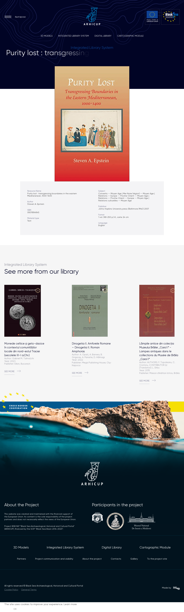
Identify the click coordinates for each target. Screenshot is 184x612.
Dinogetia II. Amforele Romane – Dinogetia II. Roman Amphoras (91, 347)
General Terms (29, 589)
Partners (21, 558)
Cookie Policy (11, 589)
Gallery (134, 558)
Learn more (70, 604)
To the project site (157, 558)
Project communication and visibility (54, 558)
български (20, 17)
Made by (171, 588)
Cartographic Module (130, 36)
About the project (92, 558)
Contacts (116, 558)
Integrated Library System (73, 36)
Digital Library (103, 36)
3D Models (47, 36)
